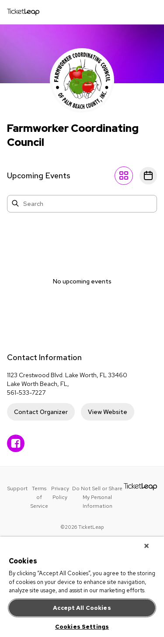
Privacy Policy (60, 493)
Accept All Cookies (82, 608)
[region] (82, 587)
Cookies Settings (82, 626)
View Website (107, 412)
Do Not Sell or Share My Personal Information (97, 497)
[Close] (146, 546)
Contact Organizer (41, 412)
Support (17, 488)
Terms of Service (39, 497)
